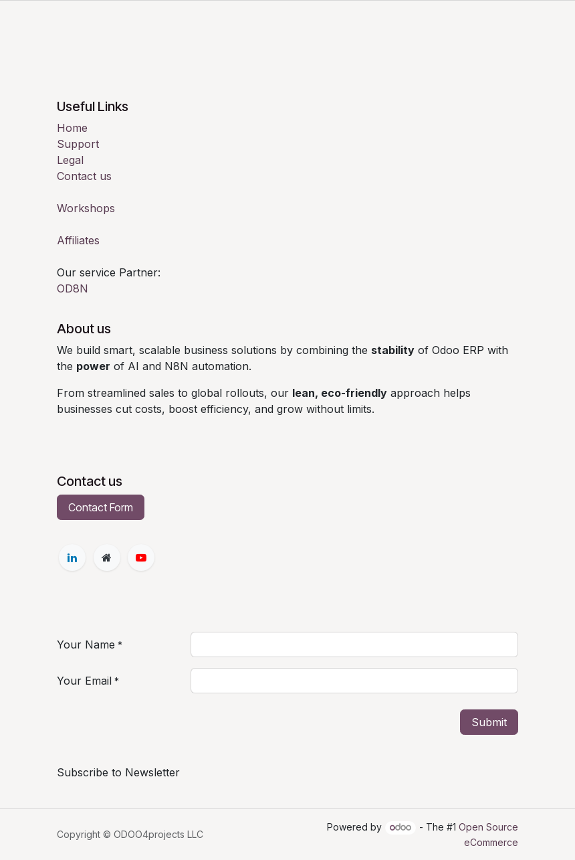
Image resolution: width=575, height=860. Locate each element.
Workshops (86, 208)
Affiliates (78, 240)
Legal (70, 160)
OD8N (72, 288)
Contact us (84, 176)
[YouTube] (141, 557)
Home (72, 128)
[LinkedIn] (72, 557)
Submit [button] (489, 722)
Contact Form (100, 507)
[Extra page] (107, 557)
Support (78, 144)
